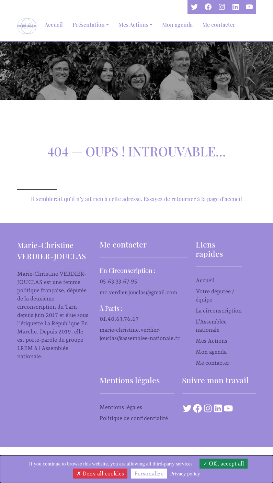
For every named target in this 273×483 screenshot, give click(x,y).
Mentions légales (121, 407)
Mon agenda (177, 24)
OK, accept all (223, 463)
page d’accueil (224, 198)
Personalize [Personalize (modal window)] (148, 473)
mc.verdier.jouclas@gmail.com (138, 292)
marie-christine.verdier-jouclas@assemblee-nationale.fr (140, 334)
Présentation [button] (88, 24)
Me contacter (218, 24)
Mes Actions (211, 341)
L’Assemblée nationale (211, 325)
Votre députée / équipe (215, 295)
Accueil (54, 24)
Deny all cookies (100, 473)
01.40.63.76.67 (119, 319)
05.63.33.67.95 (118, 281)
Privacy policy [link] (185, 473)
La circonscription (219, 310)
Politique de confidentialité (134, 418)
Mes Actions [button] (133, 24)
